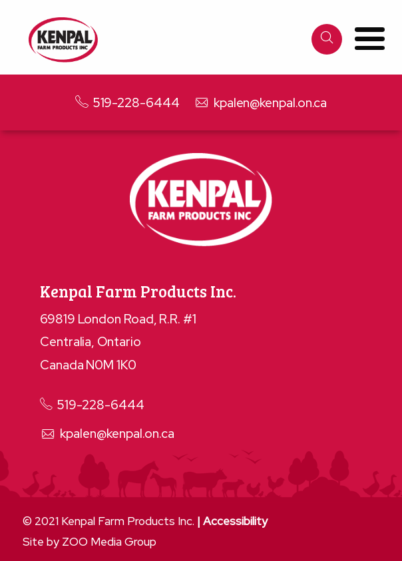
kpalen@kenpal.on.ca (260, 102)
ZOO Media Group (109, 541)
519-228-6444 (127, 102)
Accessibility (235, 521)
